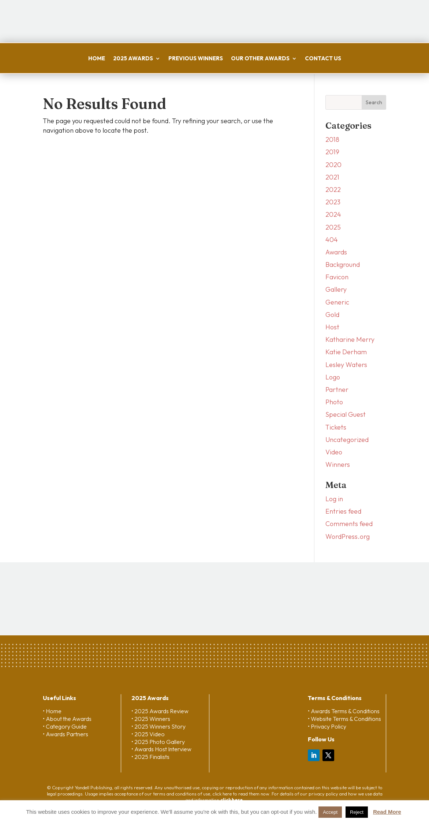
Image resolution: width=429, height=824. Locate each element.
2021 (332, 177)
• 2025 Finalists (150, 756)
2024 (333, 214)
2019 (332, 152)
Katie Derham (346, 352)
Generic (337, 302)
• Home (52, 711)
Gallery (336, 289)
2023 (332, 202)
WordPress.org (347, 536)
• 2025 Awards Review (160, 711)
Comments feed (349, 523)
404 (331, 239)
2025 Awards (133, 58)
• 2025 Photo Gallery (158, 741)
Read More (387, 812)
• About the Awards (67, 718)
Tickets (335, 427)
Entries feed (343, 511)
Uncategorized (347, 439)
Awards (336, 252)
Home (96, 58)
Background (342, 264)
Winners (337, 464)
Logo (332, 377)
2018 (332, 139)
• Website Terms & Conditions (344, 718)
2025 (333, 227)
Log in (334, 499)
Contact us (323, 58)
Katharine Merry (349, 339)
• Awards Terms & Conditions (344, 711)
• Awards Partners (65, 734)
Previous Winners (195, 58)
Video (333, 452)
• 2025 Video (148, 734)
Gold (332, 314)
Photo (334, 402)
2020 (333, 164)
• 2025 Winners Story (158, 726)
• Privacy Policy (327, 726)
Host (332, 327)
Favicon (336, 277)
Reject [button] (356, 812)
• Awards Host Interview (161, 749)
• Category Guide (65, 726)
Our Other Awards (260, 58)
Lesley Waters (346, 364)
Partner (336, 389)
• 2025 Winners (150, 718)
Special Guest (345, 414)
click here (231, 800)
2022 (333, 189)
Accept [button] (330, 812)
